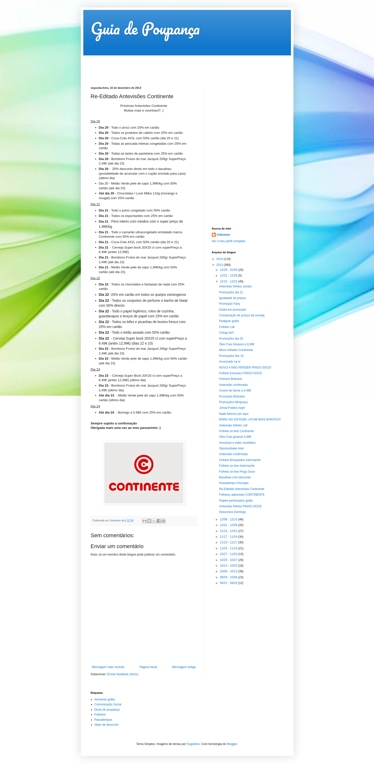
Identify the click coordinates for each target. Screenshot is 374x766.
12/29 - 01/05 (229, 270)
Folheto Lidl (226, 327)
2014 (220, 259)
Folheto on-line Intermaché (236, 465)
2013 (220, 265)
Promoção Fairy (229, 303)
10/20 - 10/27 (229, 560)
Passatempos (103, 719)
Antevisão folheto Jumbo (235, 286)
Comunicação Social (107, 704)
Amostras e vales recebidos (237, 442)
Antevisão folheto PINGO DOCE (240, 506)
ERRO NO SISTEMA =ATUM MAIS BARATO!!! (250, 419)
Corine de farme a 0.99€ (235, 390)
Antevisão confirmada (233, 385)
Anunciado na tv (229, 361)
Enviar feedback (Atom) (122, 674)
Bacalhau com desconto (235, 477)
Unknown (223, 234)
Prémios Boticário (230, 379)
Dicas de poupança (107, 709)
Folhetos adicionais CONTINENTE (241, 494)
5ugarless (193, 744)
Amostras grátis (104, 699)
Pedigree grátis (229, 321)
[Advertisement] (181, 66)
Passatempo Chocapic (234, 483)
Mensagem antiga (184, 667)
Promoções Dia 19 (231, 356)
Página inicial (148, 667)
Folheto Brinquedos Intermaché (239, 460)
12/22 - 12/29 (229, 275)
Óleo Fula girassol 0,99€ (235, 437)
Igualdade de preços (232, 298)
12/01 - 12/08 (229, 525)
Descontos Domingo (232, 512)
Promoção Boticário (232, 396)
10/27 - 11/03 (229, 554)
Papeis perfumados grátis (236, 500)
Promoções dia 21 (231, 292)
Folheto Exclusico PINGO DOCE (240, 373)
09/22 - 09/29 (229, 583)
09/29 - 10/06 (229, 577)
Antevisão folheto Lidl (233, 425)
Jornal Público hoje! (232, 408)
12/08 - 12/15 (229, 519)
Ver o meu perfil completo (228, 241)
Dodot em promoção (232, 309)
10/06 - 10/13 (229, 571)
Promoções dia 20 (231, 338)
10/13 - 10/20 (229, 565)
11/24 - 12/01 (229, 531)
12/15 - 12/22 (229, 281)
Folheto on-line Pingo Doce (237, 471)
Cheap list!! (226, 332)
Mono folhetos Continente (236, 350)
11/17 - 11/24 (229, 536)
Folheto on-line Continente (236, 431)
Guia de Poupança (145, 28)
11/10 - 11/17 (229, 542)
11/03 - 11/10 (229, 548)
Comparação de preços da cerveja (241, 315)
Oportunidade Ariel (231, 448)
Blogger (232, 744)
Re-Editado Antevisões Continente (241, 489)
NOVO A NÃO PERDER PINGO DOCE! (245, 367)
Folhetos (100, 714)
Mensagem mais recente (108, 667)
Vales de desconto (106, 724)
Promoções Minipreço (233, 402)
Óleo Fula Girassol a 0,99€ (236, 344)
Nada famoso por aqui (233, 414)
